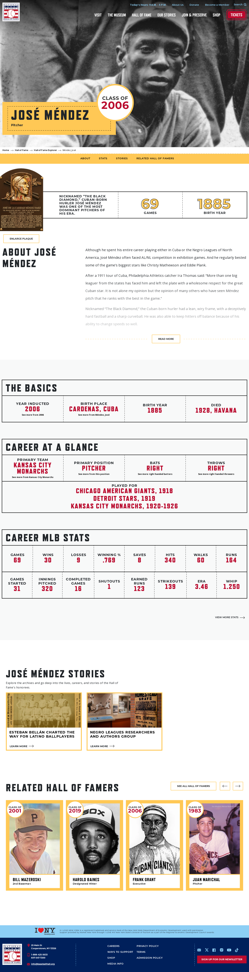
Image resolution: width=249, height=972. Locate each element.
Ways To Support (120, 952)
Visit (98, 15)
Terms (141, 952)
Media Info (115, 964)
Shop (216, 15)
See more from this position (94, 474)
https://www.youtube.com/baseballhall (229, 950)
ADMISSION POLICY (150, 958)
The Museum (117, 15)
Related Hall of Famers (155, 158)
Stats (103, 158)
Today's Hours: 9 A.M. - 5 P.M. (148, 4)
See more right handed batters (155, 474)
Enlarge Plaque (21, 238)
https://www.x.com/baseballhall (206, 950)
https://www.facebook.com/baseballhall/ (214, 950)
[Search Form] (238, 5)
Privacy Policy (148, 946)
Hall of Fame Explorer (45, 150)
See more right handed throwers (216, 474)
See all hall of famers (193, 786)
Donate (194, 5)
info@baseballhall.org (43, 964)
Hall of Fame (141, 15)
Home (5, 150)
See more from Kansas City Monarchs (32, 477)
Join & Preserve (194, 15)
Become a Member (217, 5)
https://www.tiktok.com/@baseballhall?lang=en (237, 950)
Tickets (236, 14)
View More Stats (226, 617)
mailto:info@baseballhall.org (199, 950)
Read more (166, 339)
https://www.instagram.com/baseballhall (221, 950)
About (85, 158)
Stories (122, 158)
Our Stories (166, 15)
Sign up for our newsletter (221, 959)
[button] (225, 786)
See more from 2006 (33, 414)
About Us (177, 5)
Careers (113, 946)
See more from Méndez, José (94, 414)
